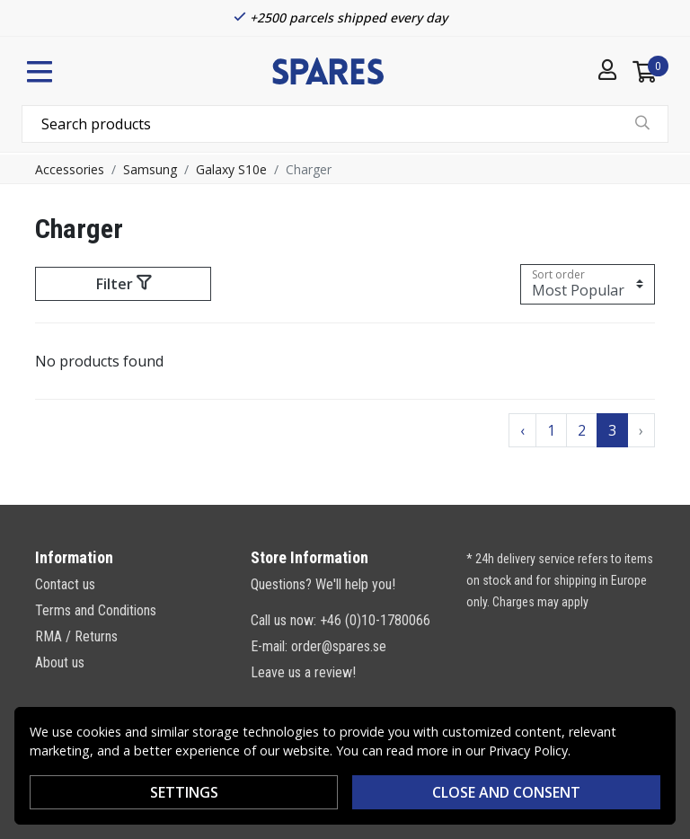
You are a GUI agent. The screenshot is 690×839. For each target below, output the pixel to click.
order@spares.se (338, 646)
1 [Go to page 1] (551, 430)
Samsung (150, 169)
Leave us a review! (303, 672)
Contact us (65, 584)
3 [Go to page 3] (612, 430)
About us (59, 662)
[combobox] (345, 124)
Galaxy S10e (231, 169)
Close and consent (506, 792)
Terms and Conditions (95, 610)
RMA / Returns (76, 636)
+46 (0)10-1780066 (375, 620)
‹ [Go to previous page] (522, 430)
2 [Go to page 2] (582, 430)
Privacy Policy (528, 750)
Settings (184, 792)
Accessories (69, 169)
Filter (123, 284)
